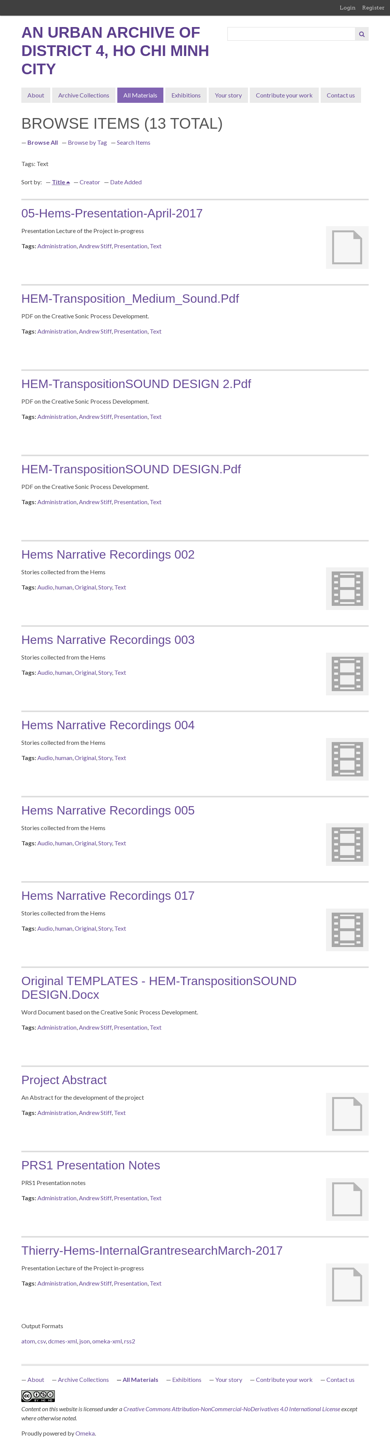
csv (41, 1341)
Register (373, 8)
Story (105, 587)
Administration (57, 245)
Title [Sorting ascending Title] (59, 181)
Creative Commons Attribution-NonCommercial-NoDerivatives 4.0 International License (232, 1408)
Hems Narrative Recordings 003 (108, 640)
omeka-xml (107, 1341)
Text (155, 245)
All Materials (140, 95)
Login (348, 8)
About (35, 95)
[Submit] (362, 34)
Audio (45, 587)
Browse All (42, 142)
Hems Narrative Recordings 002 (108, 554)
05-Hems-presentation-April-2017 (112, 213)
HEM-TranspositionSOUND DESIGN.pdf (131, 469)
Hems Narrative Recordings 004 (108, 725)
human (63, 587)
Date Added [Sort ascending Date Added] (126, 181)
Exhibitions (186, 95)
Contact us (341, 95)
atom (28, 1341)
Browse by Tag (87, 142)
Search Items (133, 142)
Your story (228, 95)
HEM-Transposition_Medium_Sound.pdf (130, 298)
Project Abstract (64, 1080)
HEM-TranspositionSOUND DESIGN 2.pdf (136, 384)
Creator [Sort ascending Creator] (90, 181)
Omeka (85, 1433)
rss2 (129, 1341)
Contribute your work (284, 95)
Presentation (130, 245)
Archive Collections (83, 95)
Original (85, 587)
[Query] (291, 34)
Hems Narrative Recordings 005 (108, 810)
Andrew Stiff (95, 245)
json (84, 1341)
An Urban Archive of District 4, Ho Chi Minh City (115, 50)
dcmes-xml (62, 1341)
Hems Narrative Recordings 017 (108, 895)
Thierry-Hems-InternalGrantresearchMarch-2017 (152, 1250)
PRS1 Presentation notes (90, 1165)
